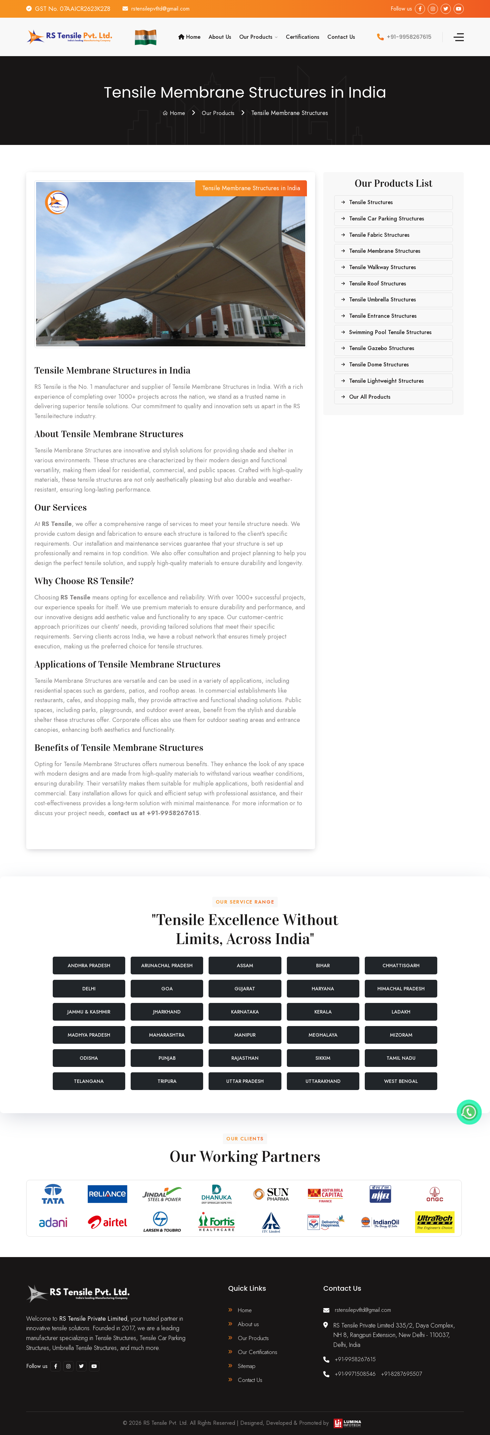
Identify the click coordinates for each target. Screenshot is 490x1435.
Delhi (89, 983)
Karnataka (245, 1007)
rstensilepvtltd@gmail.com (165, 8)
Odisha (89, 1053)
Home (189, 34)
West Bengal (401, 1076)
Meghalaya (323, 1030)
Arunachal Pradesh (167, 960)
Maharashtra (167, 1030)
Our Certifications (259, 1349)
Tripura (167, 1076)
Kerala (323, 1007)
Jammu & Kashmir (88, 1007)
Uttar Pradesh (245, 1076)
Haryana (323, 983)
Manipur (245, 1030)
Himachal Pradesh (401, 983)
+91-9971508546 (357, 1370)
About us (248, 1320)
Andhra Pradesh (89, 960)
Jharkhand (167, 1007)
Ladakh (401, 1007)
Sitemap (247, 1364)
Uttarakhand (323, 1076)
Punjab (167, 1053)
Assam (245, 960)
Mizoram (401, 1030)
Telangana (89, 1076)
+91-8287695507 (407, 1370)
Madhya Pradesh (89, 1030)
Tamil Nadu (401, 1053)
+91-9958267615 (357, 1355)
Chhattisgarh (401, 960)
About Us (220, 34)
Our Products (255, 34)
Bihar (323, 960)
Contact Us (341, 34)
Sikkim (322, 1053)
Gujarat (244, 983)
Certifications (302, 34)
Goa (167, 983)
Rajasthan (245, 1053)
